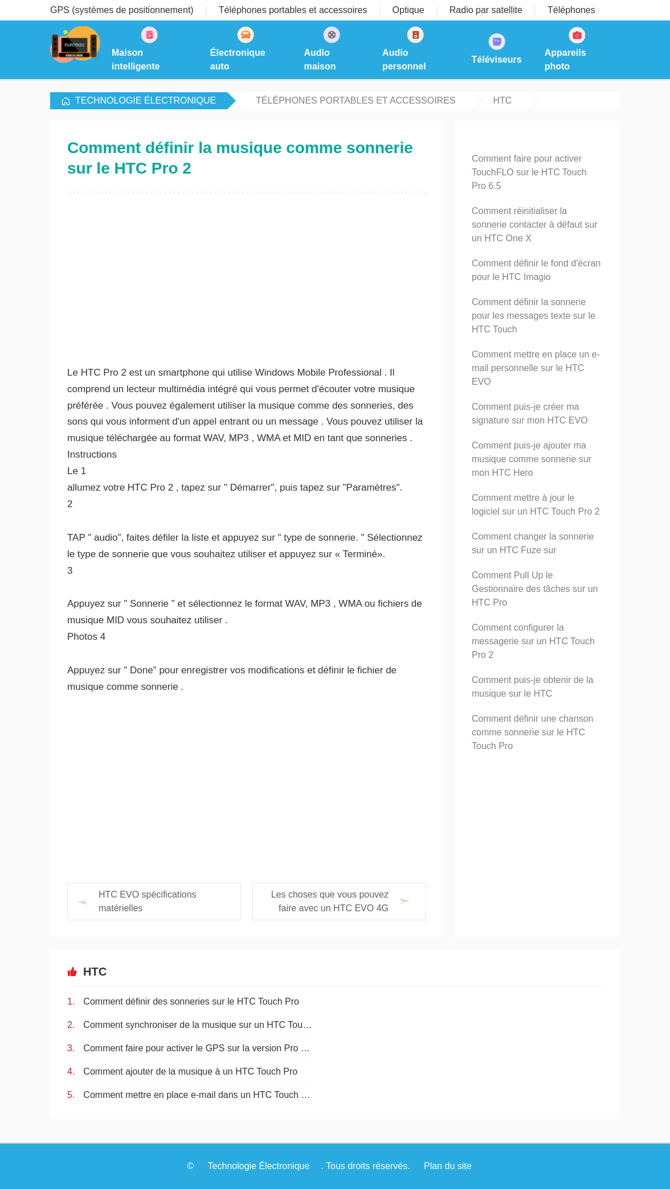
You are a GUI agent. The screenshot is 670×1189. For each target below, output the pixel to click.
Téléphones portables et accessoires (355, 100)
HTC (502, 100)
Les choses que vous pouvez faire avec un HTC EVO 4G (330, 901)
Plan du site (448, 1166)
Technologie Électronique (145, 100)
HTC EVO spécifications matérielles (148, 901)
